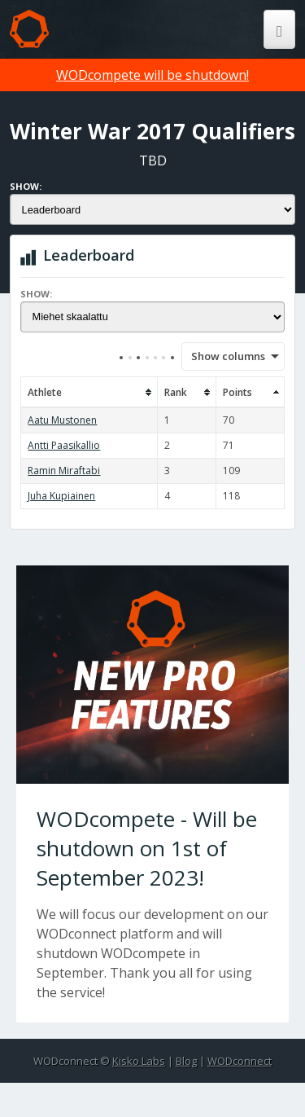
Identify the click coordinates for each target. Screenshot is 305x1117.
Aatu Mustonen (62, 420)
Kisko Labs (138, 1060)
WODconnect (239, 1060)
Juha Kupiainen (61, 496)
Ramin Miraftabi (64, 470)
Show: (25, 186)
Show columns (222, 356)
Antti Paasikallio (64, 445)
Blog (186, 1060)
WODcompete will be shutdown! (152, 75)
